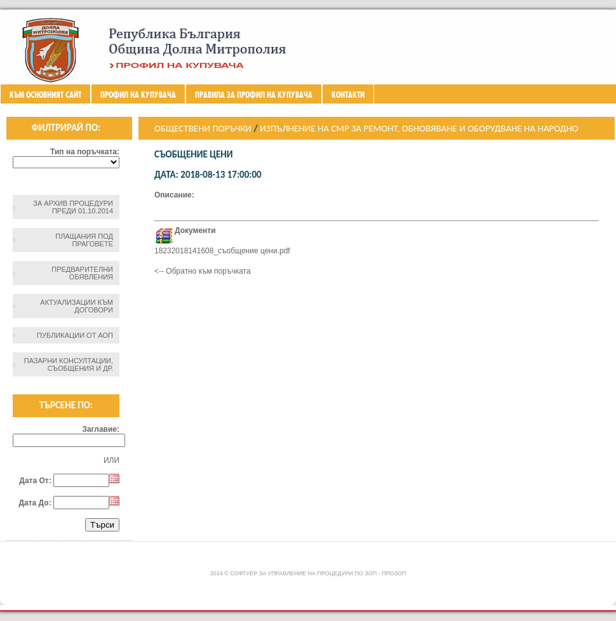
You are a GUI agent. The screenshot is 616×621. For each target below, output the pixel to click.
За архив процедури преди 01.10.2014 (73, 207)
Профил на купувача (138, 95)
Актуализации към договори (76, 306)
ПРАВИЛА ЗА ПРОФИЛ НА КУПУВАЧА (253, 95)
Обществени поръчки (202, 128)
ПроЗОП (394, 573)
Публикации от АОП (75, 335)
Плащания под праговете (84, 240)
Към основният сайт (45, 95)
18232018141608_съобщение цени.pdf (222, 250)
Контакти (348, 95)
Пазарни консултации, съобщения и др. (68, 364)
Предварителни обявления (82, 273)
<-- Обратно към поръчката (202, 271)
